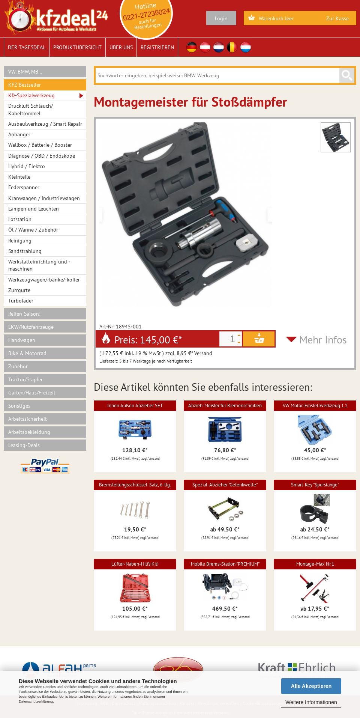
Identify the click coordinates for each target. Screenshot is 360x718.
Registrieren (157, 47)
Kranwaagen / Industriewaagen (44, 198)
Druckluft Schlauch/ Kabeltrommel (30, 109)
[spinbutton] (227, 338)
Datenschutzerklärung (36, 701)
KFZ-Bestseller (24, 84)
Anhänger (19, 134)
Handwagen (21, 340)
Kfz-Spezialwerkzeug (31, 95)
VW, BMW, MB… (25, 71)
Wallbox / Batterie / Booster (40, 144)
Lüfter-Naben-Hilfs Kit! (135, 564)
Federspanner (23, 187)
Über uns (121, 47)
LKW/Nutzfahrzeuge (31, 327)
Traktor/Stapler (25, 379)
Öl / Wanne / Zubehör (33, 229)
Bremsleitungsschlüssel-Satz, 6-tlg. (135, 485)
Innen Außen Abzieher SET (135, 405)
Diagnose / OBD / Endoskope (41, 155)
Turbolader (20, 300)
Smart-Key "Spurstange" (315, 485)
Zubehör (18, 366)
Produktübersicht (77, 47)
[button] (239, 335)
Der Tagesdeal (26, 47)
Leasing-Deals (24, 445)
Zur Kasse (337, 18)
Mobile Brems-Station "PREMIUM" (225, 564)
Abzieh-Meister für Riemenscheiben (225, 405)
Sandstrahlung (25, 251)
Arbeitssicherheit (27, 418)
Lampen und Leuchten (33, 208)
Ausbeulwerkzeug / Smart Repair (45, 123)
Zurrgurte (19, 290)
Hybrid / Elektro (26, 166)
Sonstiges (19, 405)
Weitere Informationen (311, 702)
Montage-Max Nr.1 (315, 564)
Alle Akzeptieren (311, 686)
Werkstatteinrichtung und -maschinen (39, 265)
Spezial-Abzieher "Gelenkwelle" (225, 485)
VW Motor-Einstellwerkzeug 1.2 (315, 405)
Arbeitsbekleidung (29, 432)
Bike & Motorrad (27, 353)
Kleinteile (19, 176)
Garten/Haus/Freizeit (32, 392)
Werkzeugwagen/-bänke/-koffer (44, 279)
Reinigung (20, 240)
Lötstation (20, 219)
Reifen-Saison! (24, 313)
